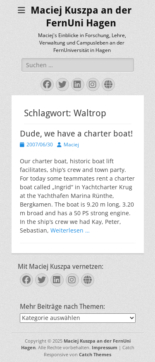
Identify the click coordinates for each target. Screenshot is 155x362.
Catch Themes (95, 354)
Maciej (71, 144)
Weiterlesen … (70, 230)
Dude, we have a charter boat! (76, 134)
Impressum (104, 347)
